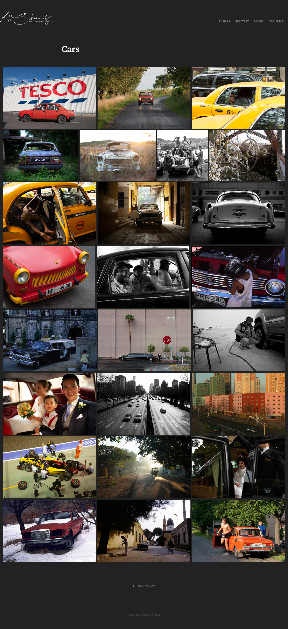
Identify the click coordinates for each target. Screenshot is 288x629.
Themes (224, 21)
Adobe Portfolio (151, 614)
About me (276, 21)
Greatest (242, 21)
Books (259, 21)
